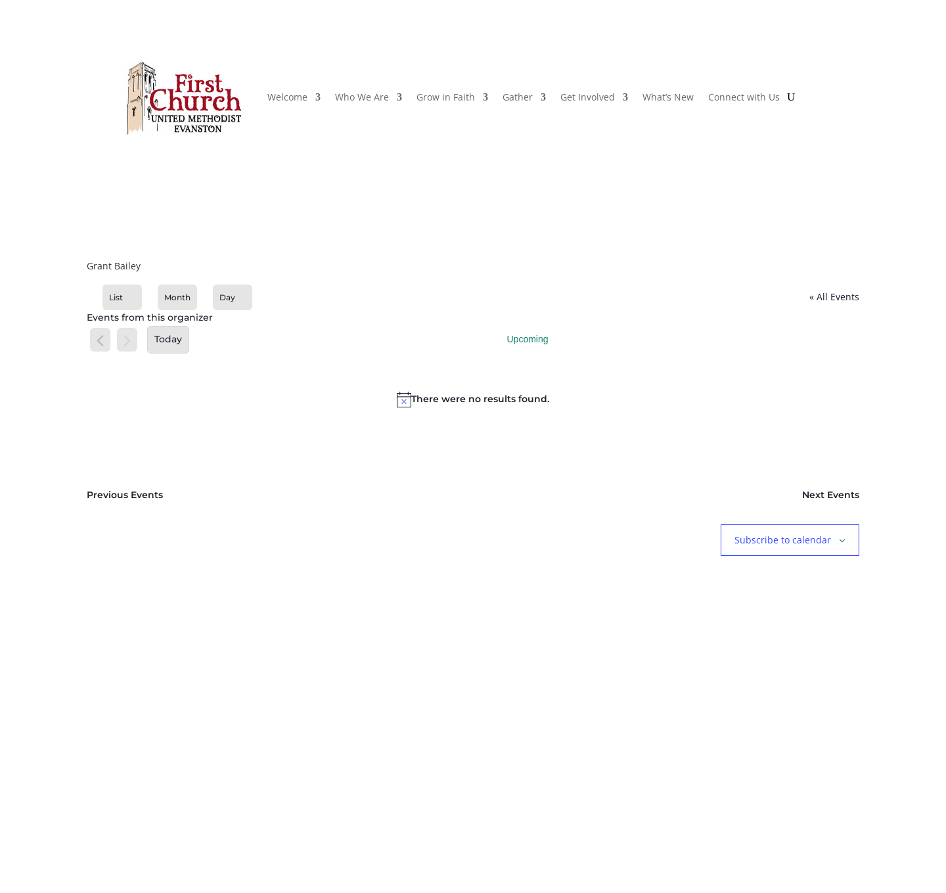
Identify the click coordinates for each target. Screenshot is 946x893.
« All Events (834, 296)
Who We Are (362, 97)
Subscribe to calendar (782, 540)
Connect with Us (744, 97)
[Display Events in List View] (122, 298)
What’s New (668, 97)
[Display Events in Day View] (232, 298)
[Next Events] (127, 340)
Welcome (287, 97)
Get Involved (587, 97)
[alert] (473, 399)
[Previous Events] (100, 340)
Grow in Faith (446, 97)
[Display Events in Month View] (177, 298)
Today (168, 339)
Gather (518, 97)
